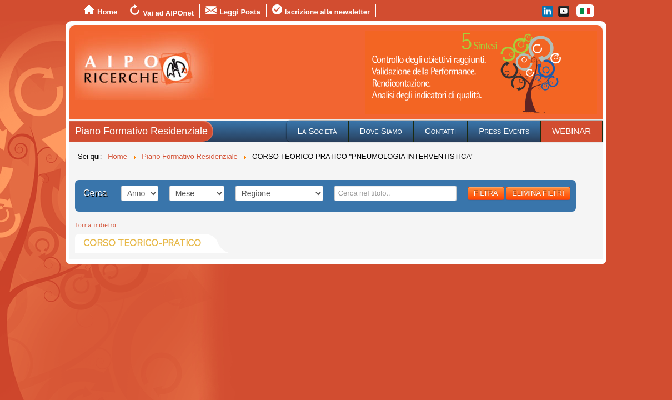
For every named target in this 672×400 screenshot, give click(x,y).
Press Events (504, 131)
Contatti (440, 131)
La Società (317, 131)
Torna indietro (96, 225)
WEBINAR (571, 131)
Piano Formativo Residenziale (141, 131)
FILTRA (486, 193)
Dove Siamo (381, 131)
